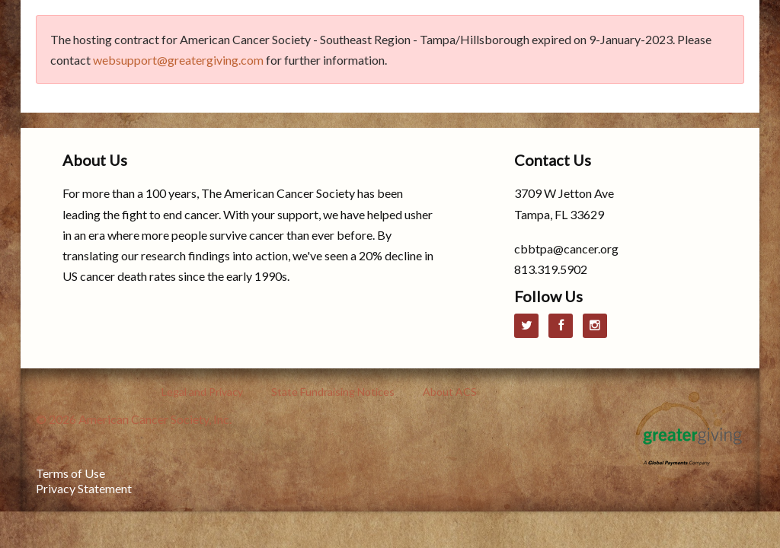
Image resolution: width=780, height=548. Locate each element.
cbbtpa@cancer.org (566, 248)
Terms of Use (70, 473)
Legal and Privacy (202, 391)
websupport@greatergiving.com (178, 60)
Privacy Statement (84, 488)
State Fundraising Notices (333, 391)
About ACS (450, 391)
